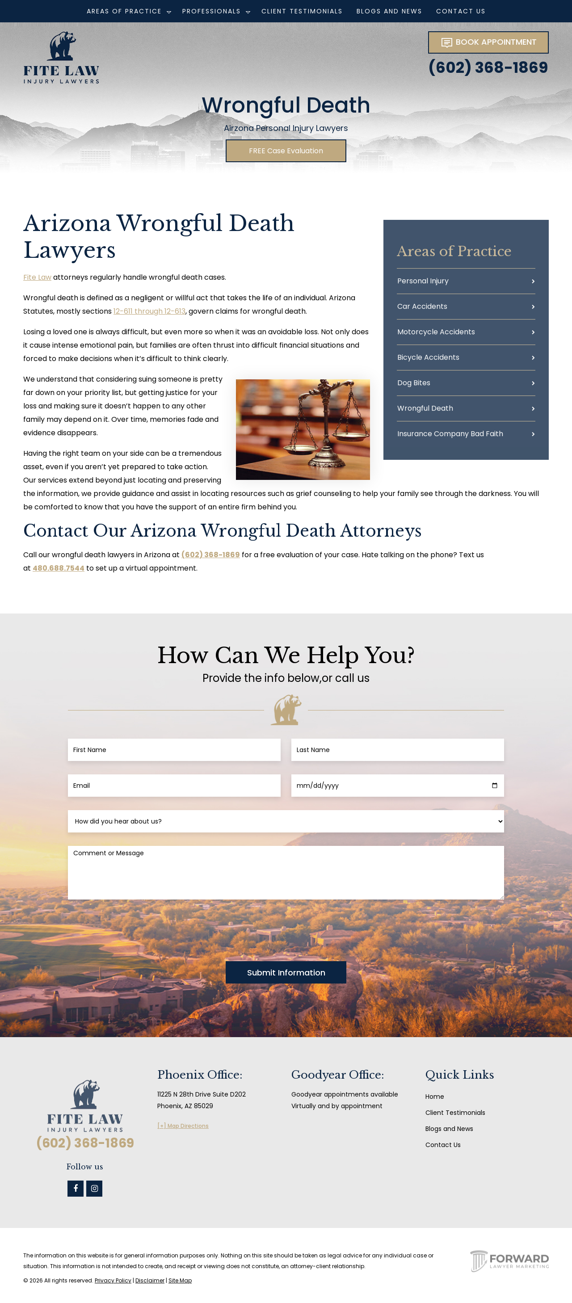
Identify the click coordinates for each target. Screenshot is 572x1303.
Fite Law (37, 277)
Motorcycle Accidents (436, 336)
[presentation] (136, 930)
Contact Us (461, 11)
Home (434, 1096)
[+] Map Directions (183, 1126)
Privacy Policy (113, 1280)
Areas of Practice (124, 11)
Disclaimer (149, 1280)
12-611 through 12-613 (149, 311)
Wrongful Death (425, 412)
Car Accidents (422, 310)
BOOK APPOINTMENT (488, 42)
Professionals (211, 11)
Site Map (180, 1280)
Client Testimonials (302, 11)
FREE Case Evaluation (286, 151)
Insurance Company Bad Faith (450, 438)
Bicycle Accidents (428, 361)
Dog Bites (413, 387)
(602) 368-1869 (488, 67)
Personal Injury (423, 285)
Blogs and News (389, 11)
